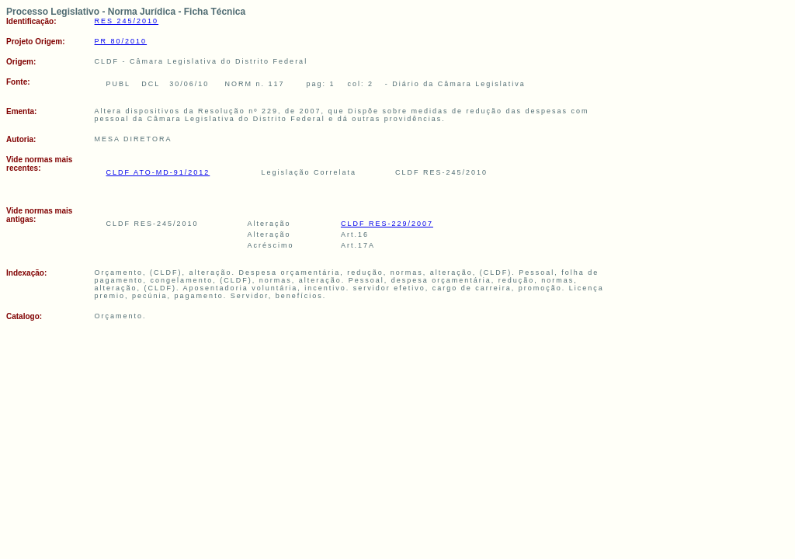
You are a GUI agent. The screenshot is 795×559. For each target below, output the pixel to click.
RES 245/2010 (127, 21)
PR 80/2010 (121, 41)
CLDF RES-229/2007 (387, 223)
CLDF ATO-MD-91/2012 (158, 172)
